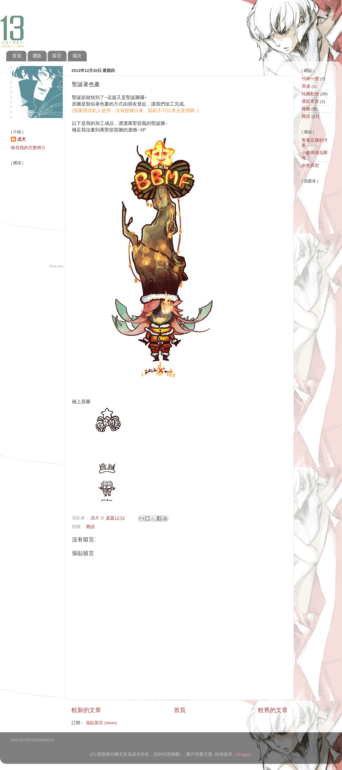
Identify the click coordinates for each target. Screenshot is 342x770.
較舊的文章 (273, 710)
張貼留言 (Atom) (101, 722)
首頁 (16, 55)
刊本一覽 (310, 79)
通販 (37, 55)
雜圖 (306, 108)
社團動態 (310, 94)
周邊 (306, 86)
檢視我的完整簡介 (28, 147)
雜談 (90, 526)
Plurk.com (56, 266)
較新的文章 (86, 710)
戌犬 (21, 139)
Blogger (244, 754)
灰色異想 (310, 165)
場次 (77, 55)
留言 (57, 55)
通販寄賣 (310, 101)
